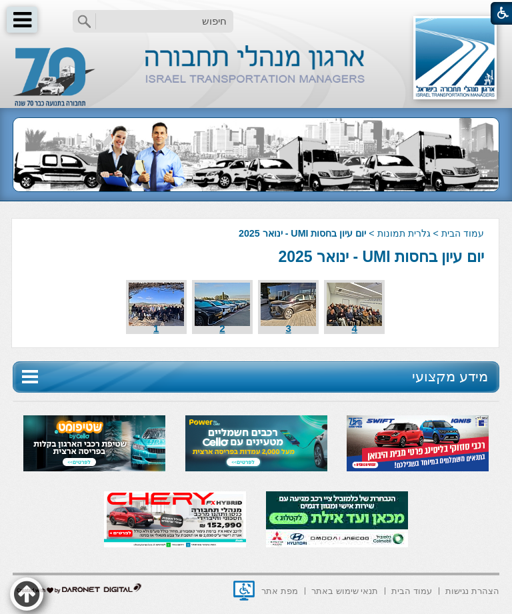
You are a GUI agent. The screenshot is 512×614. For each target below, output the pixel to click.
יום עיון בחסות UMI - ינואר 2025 (380, 256)
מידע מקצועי (450, 376)
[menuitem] (472, 589)
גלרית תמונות (404, 233)
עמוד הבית (462, 233)
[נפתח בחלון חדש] (244, 591)
